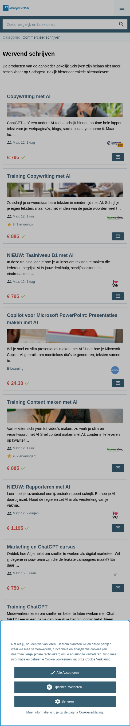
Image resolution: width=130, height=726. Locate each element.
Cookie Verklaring (98, 659)
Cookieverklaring (91, 712)
